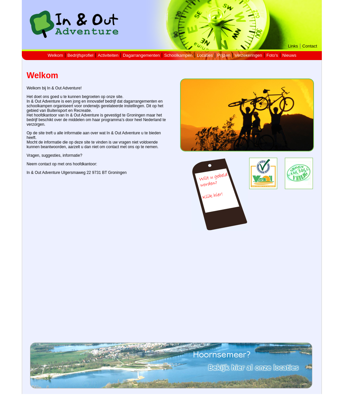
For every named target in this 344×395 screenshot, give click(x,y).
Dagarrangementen (141, 55)
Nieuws (289, 55)
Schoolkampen (178, 55)
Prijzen (223, 55)
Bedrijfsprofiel (80, 55)
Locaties (205, 55)
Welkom (55, 55)
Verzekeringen (248, 55)
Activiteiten (108, 55)
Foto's (272, 55)
